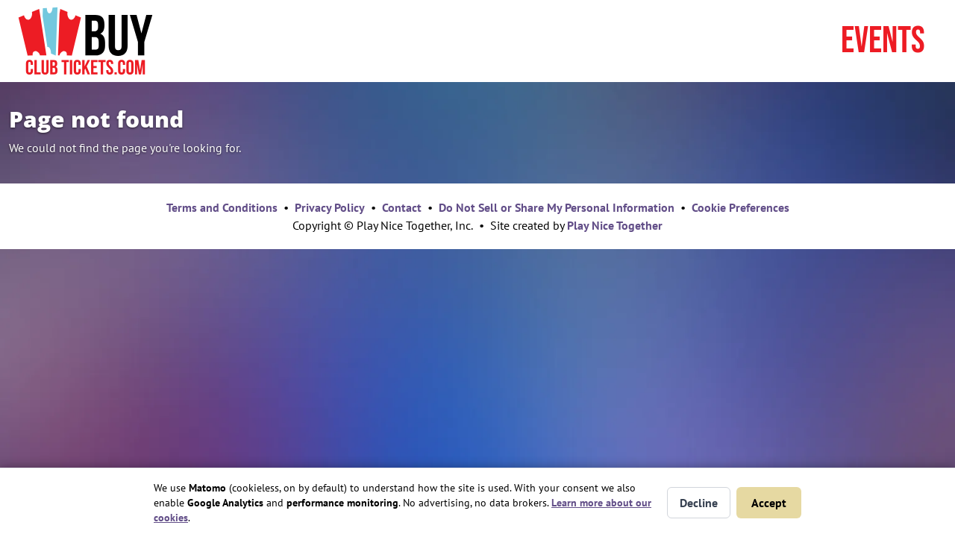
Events (883, 41)
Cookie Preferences (740, 207)
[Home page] (85, 41)
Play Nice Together (615, 225)
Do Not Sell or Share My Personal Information (556, 207)
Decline (699, 502)
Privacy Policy (330, 207)
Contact (402, 207)
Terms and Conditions (222, 207)
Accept (768, 502)
